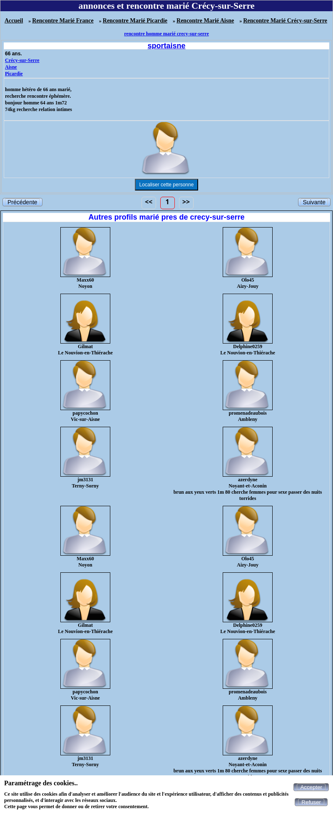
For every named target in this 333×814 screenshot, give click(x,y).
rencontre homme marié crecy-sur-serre (166, 34)
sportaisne (166, 46)
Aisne (11, 67)
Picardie (14, 74)
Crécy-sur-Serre (22, 60)
